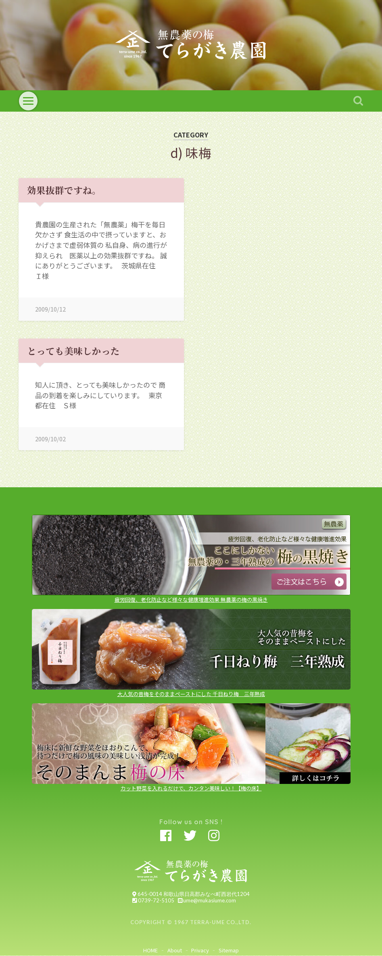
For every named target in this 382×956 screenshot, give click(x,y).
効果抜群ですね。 (64, 189)
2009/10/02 (50, 438)
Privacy (200, 950)
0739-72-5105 (153, 900)
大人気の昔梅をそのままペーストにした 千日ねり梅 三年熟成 (191, 691)
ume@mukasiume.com (207, 900)
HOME (150, 950)
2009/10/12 (50, 309)
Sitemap (229, 950)
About (174, 950)
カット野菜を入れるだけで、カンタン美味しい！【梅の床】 (191, 785)
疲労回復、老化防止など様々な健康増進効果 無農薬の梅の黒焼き (191, 596)
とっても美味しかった (73, 350)
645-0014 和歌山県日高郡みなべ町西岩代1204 (190, 894)
